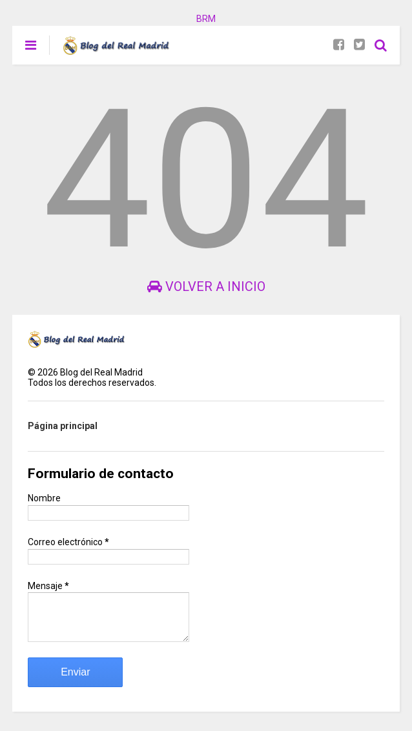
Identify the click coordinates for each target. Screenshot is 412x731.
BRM (206, 19)
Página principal (63, 426)
